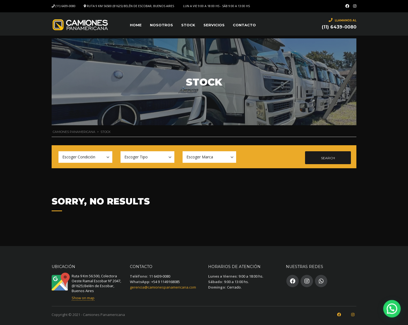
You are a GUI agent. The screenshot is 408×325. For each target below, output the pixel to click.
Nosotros (161, 25)
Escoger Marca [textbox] (199, 156)
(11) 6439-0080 (65, 6)
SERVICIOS (214, 25)
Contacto (244, 25)
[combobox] (85, 157)
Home (136, 25)
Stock (188, 25)
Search (328, 158)
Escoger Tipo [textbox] (136, 156)
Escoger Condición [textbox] (78, 156)
